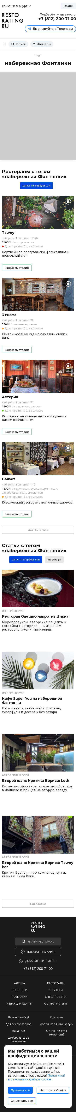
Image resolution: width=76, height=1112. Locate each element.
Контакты (56, 1017)
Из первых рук (13, 611)
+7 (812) (38, 968)
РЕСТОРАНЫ (55, 983)
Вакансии (18, 1031)
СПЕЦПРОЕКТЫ (55, 997)
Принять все (20, 1090)
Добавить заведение (41, 961)
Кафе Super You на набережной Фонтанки (32, 701)
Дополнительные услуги (56, 1024)
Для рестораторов (19, 1024)
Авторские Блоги (15, 775)
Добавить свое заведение (18, 1039)
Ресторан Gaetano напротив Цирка (35, 616)
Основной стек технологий (56, 1032)
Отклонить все (22, 1101)
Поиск (18, 44)
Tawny (8, 233)
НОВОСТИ (56, 990)
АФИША (19, 983)
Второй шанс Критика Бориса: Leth (35, 781)
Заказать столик (17, 268)
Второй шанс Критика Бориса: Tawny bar (37, 865)
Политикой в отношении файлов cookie (36, 1077)
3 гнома (9, 315)
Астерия (10, 397)
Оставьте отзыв (55, 1003)
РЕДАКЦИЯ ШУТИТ (19, 1003)
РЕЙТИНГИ (19, 990)
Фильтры (42, 44)
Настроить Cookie (53, 1090)
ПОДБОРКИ (20, 997)
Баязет (8, 479)
